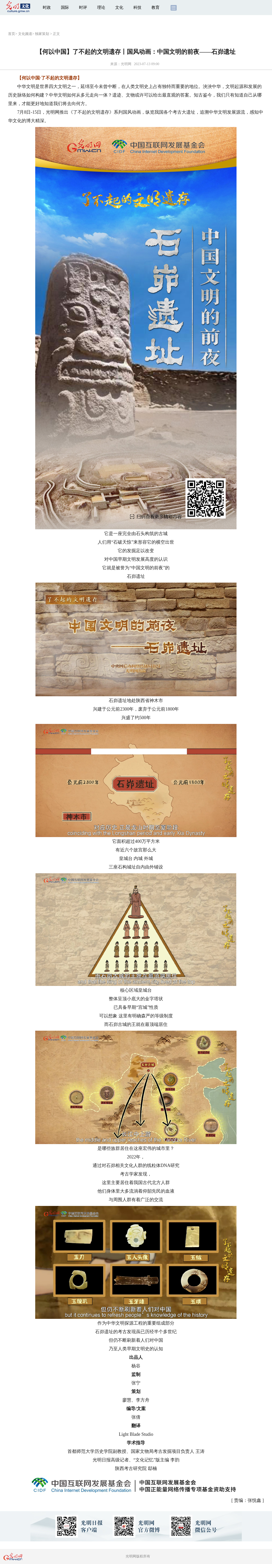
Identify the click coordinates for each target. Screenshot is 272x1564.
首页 (11, 34)
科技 (137, 7)
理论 (101, 7)
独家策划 (42, 34)
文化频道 (25, 34)
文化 (119, 7)
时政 (47, 7)
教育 (155, 7)
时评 (83, 7)
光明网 (126, 64)
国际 (65, 7)
